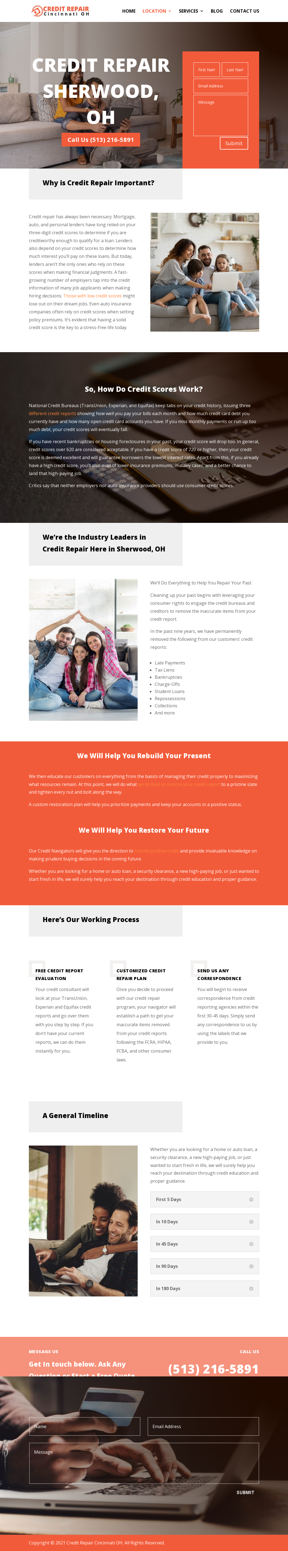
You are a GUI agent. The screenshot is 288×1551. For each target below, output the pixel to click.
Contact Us (244, 11)
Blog (217, 11)
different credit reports (53, 413)
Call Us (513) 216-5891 (101, 139)
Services (188, 11)
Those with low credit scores (92, 296)
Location (154, 11)
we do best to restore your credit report (179, 784)
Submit (234, 143)
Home (128, 11)
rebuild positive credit (156, 851)
